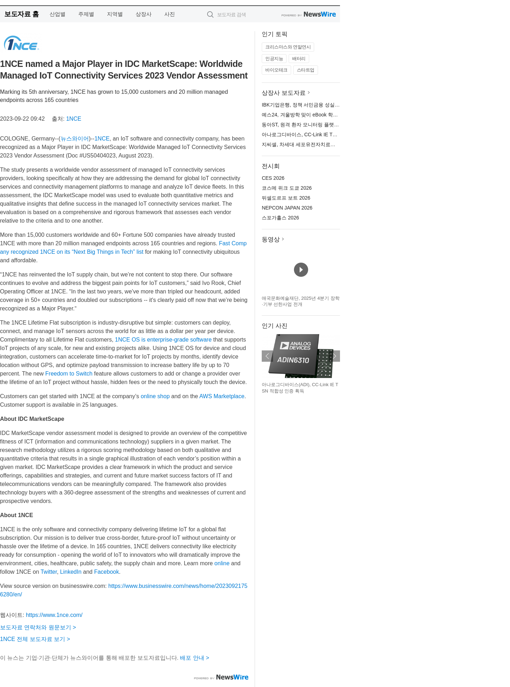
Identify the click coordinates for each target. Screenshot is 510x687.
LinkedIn (71, 572)
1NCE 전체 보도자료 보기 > (35, 639)
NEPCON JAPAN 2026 (287, 208)
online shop (155, 396)
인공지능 (274, 58)
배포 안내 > (194, 658)
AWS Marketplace (221, 396)
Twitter (48, 572)
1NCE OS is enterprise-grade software (163, 340)
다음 (334, 356)
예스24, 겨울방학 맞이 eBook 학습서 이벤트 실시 (316, 115)
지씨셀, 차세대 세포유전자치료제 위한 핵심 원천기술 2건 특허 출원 (336, 144)
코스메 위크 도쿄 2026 (287, 188)
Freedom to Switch (68, 374)
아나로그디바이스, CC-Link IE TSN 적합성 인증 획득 (320, 134)
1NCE (73, 119)
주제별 (86, 14)
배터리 (299, 58)
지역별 (115, 14)
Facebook (106, 572)
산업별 (58, 14)
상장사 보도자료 (284, 93)
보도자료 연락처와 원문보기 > (38, 627)
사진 (169, 14)
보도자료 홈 (21, 14)
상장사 (144, 14)
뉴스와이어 (75, 139)
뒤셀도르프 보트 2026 (286, 198)
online (222, 563)
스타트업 (305, 70)
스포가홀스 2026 (280, 218)
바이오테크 (276, 70)
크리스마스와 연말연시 (288, 47)
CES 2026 (273, 178)
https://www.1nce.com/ (54, 615)
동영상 (271, 239)
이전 (267, 356)
